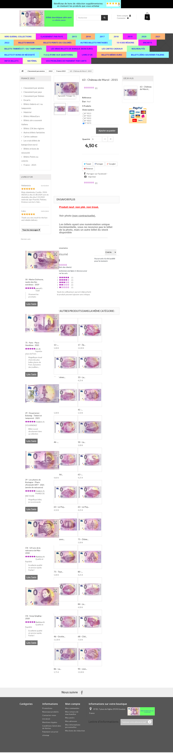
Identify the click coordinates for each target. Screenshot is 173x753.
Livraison (46, 719)
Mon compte (72, 704)
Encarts (147, 42)
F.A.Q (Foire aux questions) (58, 54)
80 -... (80, 572)
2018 (116, 36)
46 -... (56, 443)
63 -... (80, 475)
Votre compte (122, 16)
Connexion (121, 18)
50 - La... (81, 443)
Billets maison (26, 42)
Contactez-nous (49, 716)
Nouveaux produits (50, 712)
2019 (130, 36)
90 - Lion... (82, 669)
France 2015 (61, 71)
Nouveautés (138, 48)
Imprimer (92, 177)
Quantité (86, 140)
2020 (144, 36)
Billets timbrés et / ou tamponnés (32, 106)
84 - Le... (81, 605)
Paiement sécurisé (50, 732)
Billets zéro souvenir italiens (31, 122)
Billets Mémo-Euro (112, 54)
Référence (86, 98)
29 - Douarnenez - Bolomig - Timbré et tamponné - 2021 (33, 415)
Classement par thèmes (33, 96)
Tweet (87, 164)
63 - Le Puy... (59, 507)
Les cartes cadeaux (112, 48)
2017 (102, 36)
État (84, 101)
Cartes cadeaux (30, 136)
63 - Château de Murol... (146, 87)
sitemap (45, 736)
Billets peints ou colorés (57, 42)
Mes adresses (71, 722)
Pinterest (88, 169)
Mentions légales (49, 723)
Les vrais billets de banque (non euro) (72, 48)
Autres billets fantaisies (94, 42)
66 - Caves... (59, 540)
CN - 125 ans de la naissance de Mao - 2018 (33, 550)
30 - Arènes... (59, 378)
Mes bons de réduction (75, 731)
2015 (74, 36)
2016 (88, 36)
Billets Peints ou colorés (29, 159)
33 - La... (81, 378)
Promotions (47, 709)
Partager (99, 164)
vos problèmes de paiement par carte (66, 60)
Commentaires (62, 249)
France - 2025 (29, 165)
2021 (157, 36)
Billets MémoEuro (31, 116)
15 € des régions (125, 42)
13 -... (56, 345)
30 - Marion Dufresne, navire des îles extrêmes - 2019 (34, 282)
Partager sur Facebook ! (97, 174)
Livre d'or (87, 54)
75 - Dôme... (83, 540)
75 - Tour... (58, 572)
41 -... (80, 410)
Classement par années (36, 71)
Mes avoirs (69, 718)
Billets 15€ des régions (33, 128)
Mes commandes (72, 709)
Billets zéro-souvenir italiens (147, 54)
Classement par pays (52, 36)
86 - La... (57, 669)
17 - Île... (81, 345)
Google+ (111, 164)
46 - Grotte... (59, 637)
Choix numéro (88, 110)
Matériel (32, 60)
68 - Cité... (82, 637)
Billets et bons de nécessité (30, 150)
